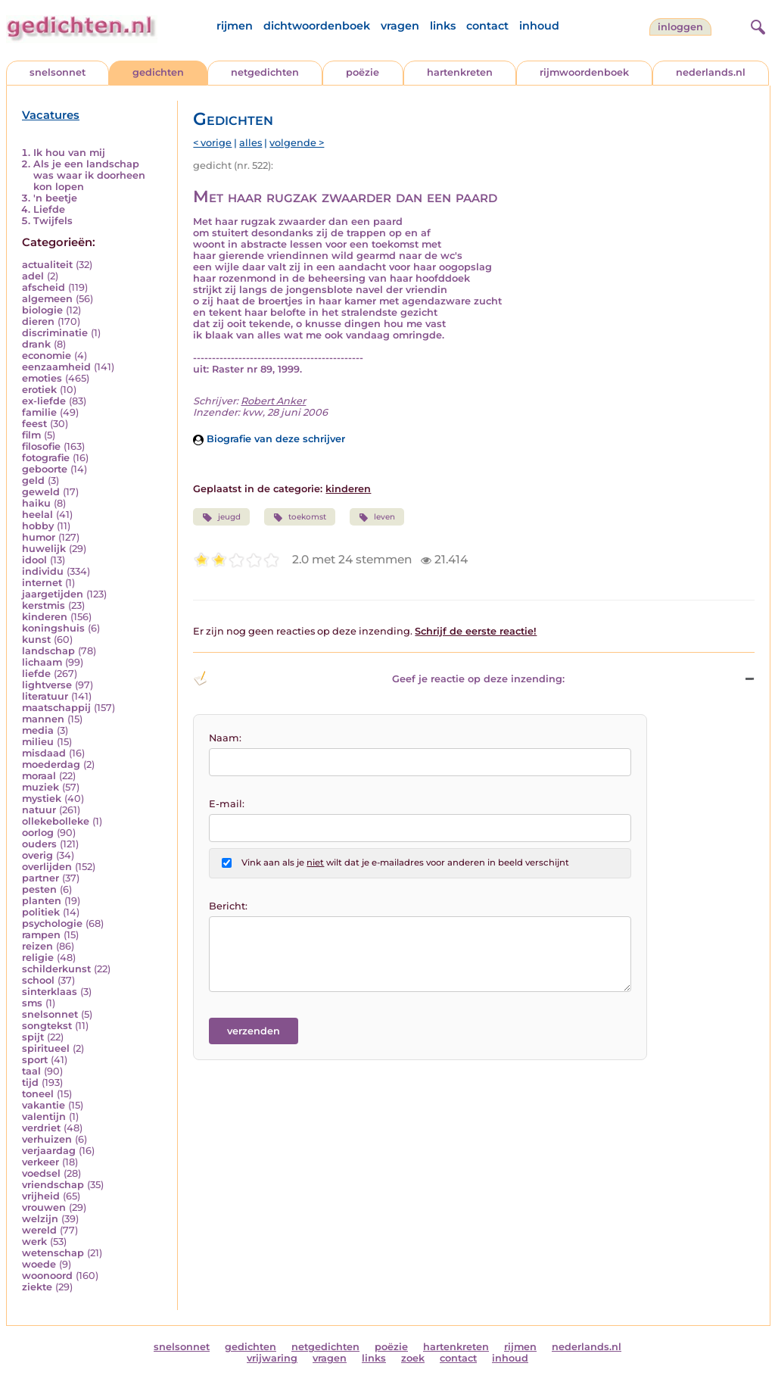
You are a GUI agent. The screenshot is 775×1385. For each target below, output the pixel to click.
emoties (42, 378)
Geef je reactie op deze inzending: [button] (379, 678)
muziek (40, 787)
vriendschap (53, 1184)
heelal (37, 514)
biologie (42, 310)
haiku (36, 503)
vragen (400, 26)
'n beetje (55, 198)
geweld (41, 492)
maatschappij (56, 707)
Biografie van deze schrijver (269, 439)
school (38, 980)
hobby (38, 526)
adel (33, 276)
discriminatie (55, 332)
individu (43, 571)
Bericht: (228, 906)
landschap (48, 651)
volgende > (296, 142)
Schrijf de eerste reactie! (476, 631)
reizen (37, 946)
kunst (36, 639)
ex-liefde (44, 401)
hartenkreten (460, 72)
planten (41, 900)
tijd (30, 1082)
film (31, 435)
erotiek (39, 389)
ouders (39, 844)
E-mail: (226, 803)
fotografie (46, 457)
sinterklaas (49, 991)
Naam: (225, 738)
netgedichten (265, 72)
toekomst (299, 517)
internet (42, 582)
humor (38, 537)
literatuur (45, 696)
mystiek (41, 798)
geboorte (44, 469)
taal (31, 1071)
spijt (33, 1037)
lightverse (47, 685)
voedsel (41, 1173)
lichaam (42, 662)
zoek (413, 1358)
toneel (38, 1094)
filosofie (41, 446)
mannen (43, 719)
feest (34, 423)
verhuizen (47, 1139)
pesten (39, 889)
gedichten (158, 72)
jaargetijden (52, 594)
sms (32, 1003)
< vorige (212, 142)
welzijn (40, 1218)
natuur (39, 810)
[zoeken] (756, 25)
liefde (36, 673)
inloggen (680, 27)
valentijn (44, 1116)
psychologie (52, 923)
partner (40, 878)
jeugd (221, 517)
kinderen (44, 616)
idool (34, 560)
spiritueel (46, 1048)
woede (39, 1264)
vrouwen (44, 1207)
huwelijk (44, 548)
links (443, 26)
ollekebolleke (55, 821)
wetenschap (53, 1253)
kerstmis (43, 605)
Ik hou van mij (69, 152)
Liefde (49, 209)
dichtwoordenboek (316, 26)
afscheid (43, 287)
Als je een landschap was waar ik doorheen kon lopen (89, 175)
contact (487, 26)
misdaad (44, 753)
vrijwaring (272, 1358)
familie (39, 412)
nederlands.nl (710, 72)
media (38, 730)
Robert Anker (273, 401)
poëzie (362, 72)
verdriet (41, 1128)
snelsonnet (58, 72)
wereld (39, 1230)
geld (33, 480)
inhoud (539, 26)
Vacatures (50, 115)
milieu (38, 741)
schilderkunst (56, 969)
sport (35, 1059)
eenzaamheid (56, 367)
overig (37, 855)
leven (377, 517)
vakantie (43, 1105)
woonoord (47, 1275)
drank (36, 344)
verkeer (40, 1162)
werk (34, 1241)
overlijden (47, 866)
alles (250, 142)
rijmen (234, 26)
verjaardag (49, 1150)
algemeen (47, 298)
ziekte (37, 1287)
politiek (41, 912)
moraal (39, 775)
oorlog (38, 832)
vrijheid (41, 1196)
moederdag (51, 764)
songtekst (47, 1025)
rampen (41, 934)
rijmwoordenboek (584, 72)
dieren (38, 321)
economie (46, 355)
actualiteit (47, 264)
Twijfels (53, 220)
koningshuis (53, 628)
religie (38, 957)
